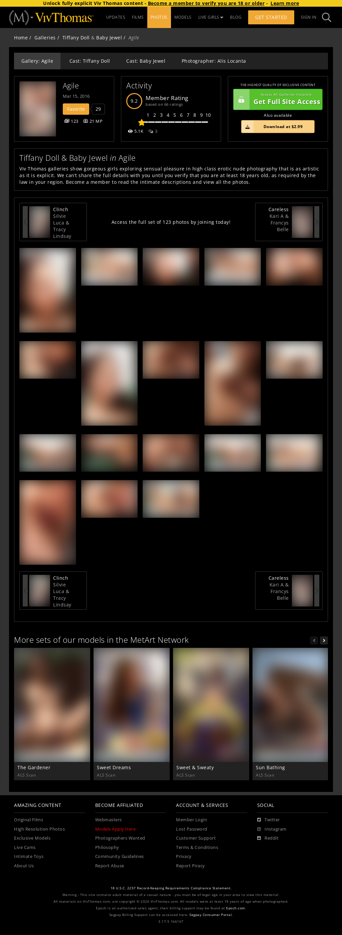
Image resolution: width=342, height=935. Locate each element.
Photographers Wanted (120, 838)
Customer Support (196, 838)
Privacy (184, 856)
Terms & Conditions (197, 847)
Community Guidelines (119, 856)
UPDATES (116, 17)
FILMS (138, 17)
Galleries (45, 37)
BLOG (235, 17)
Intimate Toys (29, 856)
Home (21, 37)
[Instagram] (272, 829)
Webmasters (108, 820)
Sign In (309, 17)
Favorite (76, 109)
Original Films (28, 820)
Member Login (191, 820)
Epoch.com (235, 908)
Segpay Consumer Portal (210, 915)
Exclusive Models (32, 838)
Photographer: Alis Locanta (214, 61)
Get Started (271, 17)
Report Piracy (190, 866)
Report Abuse (109, 866)
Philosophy (107, 847)
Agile (71, 85)
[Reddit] (268, 838)
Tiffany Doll (76, 37)
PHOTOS (159, 17)
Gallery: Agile (37, 61)
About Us (24, 866)
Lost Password (191, 829)
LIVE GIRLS (211, 17)
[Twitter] (268, 820)
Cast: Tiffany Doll (89, 61)
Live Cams (25, 847)
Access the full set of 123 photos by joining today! (171, 222)
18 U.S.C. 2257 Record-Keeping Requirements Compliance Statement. (171, 888)
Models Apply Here (115, 829)
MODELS (183, 17)
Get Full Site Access (276, 99)
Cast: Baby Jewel (145, 61)
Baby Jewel (109, 37)
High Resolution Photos (39, 829)
